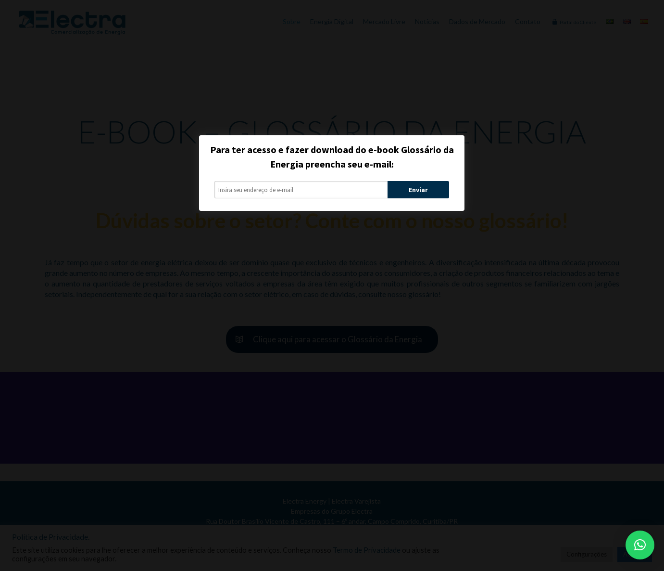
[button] (640, 545)
